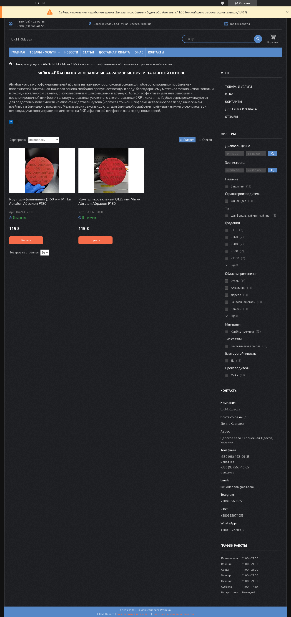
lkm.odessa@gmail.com (237, 487)
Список (207, 140)
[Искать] (258, 39)
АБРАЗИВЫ (51, 64)
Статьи (88, 52)
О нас (139, 52)
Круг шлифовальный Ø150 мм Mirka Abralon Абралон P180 (40, 201)
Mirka (66, 64)
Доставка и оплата (114, 52)
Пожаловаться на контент (133, 613)
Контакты (156, 52)
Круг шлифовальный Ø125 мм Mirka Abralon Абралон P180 (109, 201)
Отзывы (231, 117)
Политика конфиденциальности (173, 613)
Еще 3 (233, 265)
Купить (26, 240)
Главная (18, 52)
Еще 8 (233, 316)
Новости (71, 52)
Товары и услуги (43, 52)
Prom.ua (165, 609)
